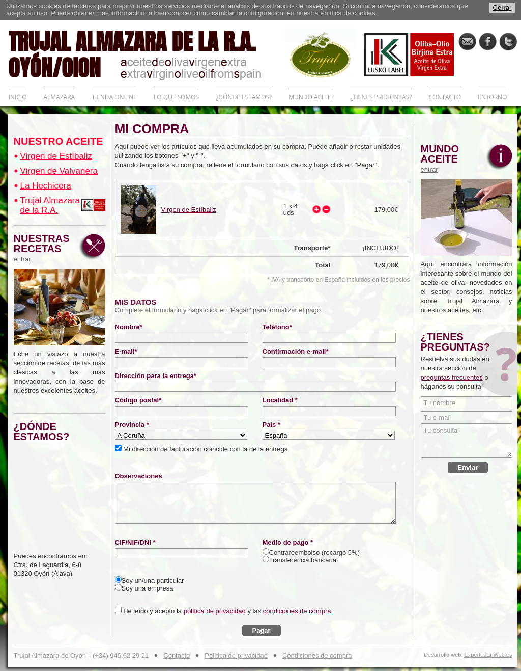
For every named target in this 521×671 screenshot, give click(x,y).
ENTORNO (492, 97)
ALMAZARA (59, 97)
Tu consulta (466, 442)
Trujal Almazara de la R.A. (50, 205)
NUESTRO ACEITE (58, 141)
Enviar (468, 467)
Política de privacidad (236, 655)
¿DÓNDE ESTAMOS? (244, 97)
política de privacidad (215, 611)
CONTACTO (444, 97)
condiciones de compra (297, 611)
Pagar (261, 630)
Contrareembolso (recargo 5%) (314, 552)
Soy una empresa (147, 588)
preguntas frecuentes (452, 377)
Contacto (176, 655)
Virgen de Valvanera (59, 171)
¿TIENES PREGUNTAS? (381, 97)
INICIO (18, 97)
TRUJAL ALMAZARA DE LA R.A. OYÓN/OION (146, 53)
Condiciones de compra (317, 655)
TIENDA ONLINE (114, 97)
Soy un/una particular (153, 580)
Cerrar (502, 7)
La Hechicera (45, 186)
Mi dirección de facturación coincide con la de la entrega (205, 449)
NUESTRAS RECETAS (44, 248)
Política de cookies (347, 13)
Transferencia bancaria (302, 560)
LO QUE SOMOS (176, 97)
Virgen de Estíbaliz (56, 156)
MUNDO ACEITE (310, 97)
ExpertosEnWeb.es (488, 655)
